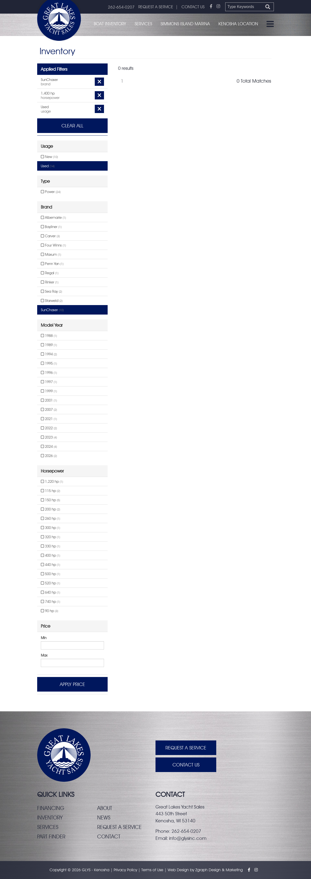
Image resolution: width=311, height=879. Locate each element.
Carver (50, 236)
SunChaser (52, 310)
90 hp (49, 611)
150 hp (50, 500)
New (49, 157)
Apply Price (72, 684)
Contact (108, 836)
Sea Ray (51, 291)
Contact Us (186, 765)
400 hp (50, 555)
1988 (49, 336)
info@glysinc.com (188, 838)
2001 (49, 400)
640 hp (50, 592)
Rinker (49, 282)
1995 (49, 363)
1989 (49, 345)
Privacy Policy (125, 870)
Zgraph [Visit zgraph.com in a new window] (201, 870)
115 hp (50, 491)
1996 (49, 372)
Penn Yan (52, 264)
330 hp (50, 546)
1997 (49, 382)
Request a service (119, 827)
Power (50, 192)
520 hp (50, 583)
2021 (49, 419)
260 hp (50, 518)
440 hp (50, 565)
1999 (49, 391)
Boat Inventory (110, 23)
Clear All (72, 126)
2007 (49, 409)
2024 (49, 446)
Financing (50, 808)
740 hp (50, 601)
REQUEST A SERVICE (155, 6)
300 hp (50, 528)
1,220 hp (52, 481)
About (104, 808)
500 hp (50, 574)
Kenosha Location (238, 23)
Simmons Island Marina (185, 23)
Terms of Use (152, 870)
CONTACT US (193, 6)
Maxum (51, 254)
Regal (49, 273)
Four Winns (53, 245)
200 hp (50, 509)
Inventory (50, 817)
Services (143, 23)
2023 (49, 437)
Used (47, 166)
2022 (49, 428)
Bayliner (51, 227)
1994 (49, 354)
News (103, 817)
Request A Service (185, 748)
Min (43, 638)
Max (44, 655)
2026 (49, 456)
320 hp (50, 537)
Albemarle (53, 217)
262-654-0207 (121, 7)
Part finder (51, 836)
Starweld (51, 301)
